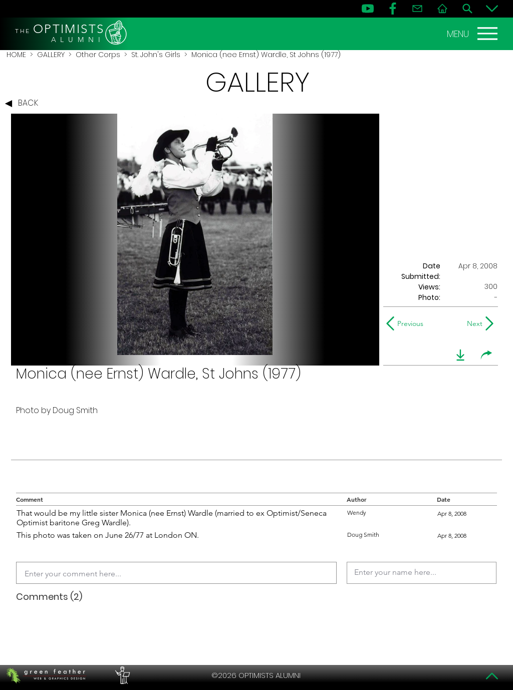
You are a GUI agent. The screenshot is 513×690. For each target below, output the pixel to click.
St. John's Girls (155, 55)
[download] (460, 355)
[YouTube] (367, 9)
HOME (16, 55)
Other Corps (98, 55)
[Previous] (407, 323)
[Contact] (417, 9)
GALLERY (51, 55)
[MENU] (473, 33)
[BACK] (24, 104)
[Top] (491, 676)
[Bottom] (491, 9)
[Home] (442, 9)
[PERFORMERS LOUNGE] (121, 675)
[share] (486, 355)
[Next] (472, 323)
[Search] (467, 9)
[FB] (392, 9)
